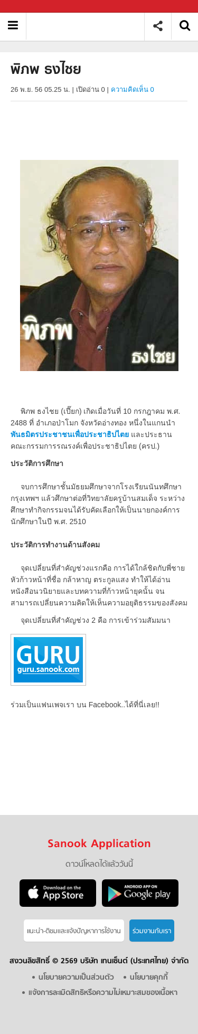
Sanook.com (31, 6)
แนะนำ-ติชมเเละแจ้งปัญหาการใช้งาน (74, 931)
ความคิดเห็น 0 (132, 89)
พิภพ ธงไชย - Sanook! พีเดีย (89, 26)
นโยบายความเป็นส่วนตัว (76, 978)
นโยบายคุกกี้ (149, 978)
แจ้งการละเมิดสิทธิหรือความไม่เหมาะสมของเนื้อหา (103, 993)
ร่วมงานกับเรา (152, 931)
